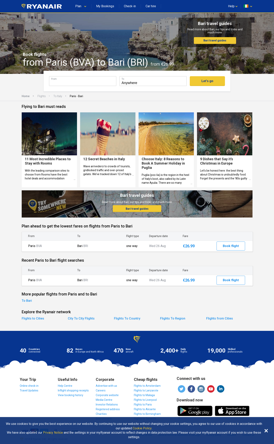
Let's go (207, 81)
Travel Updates (29, 390)
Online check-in (29, 385)
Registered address (108, 409)
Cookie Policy (142, 428)
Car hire (151, 6)
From (54, 79)
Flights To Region (172, 318)
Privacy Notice (53, 432)
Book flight (231, 246)
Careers (101, 390)
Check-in (130, 6)
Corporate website (107, 395)
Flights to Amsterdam (147, 385)
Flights (42, 96)
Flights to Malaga (144, 395)
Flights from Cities (219, 318)
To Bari (27, 301)
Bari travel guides (214, 40)
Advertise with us (106, 385)
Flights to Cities (33, 318)
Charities (101, 413)
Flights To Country (127, 318)
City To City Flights (81, 318)
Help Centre (65, 385)
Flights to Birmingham (147, 413)
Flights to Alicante (145, 409)
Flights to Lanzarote (146, 390)
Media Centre (104, 399)
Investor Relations (107, 404)
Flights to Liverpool (145, 399)
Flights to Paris (143, 404)
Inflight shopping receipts (73, 390)
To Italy (57, 96)
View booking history (70, 395)
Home (26, 96)
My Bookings (105, 6)
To (123, 79)
